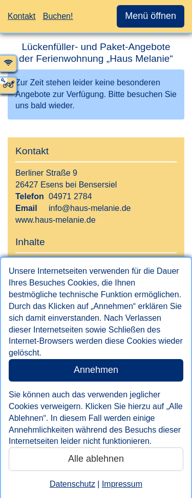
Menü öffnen (150, 16)
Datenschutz (72, 484)
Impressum (122, 484)
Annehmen (96, 370)
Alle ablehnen (96, 459)
